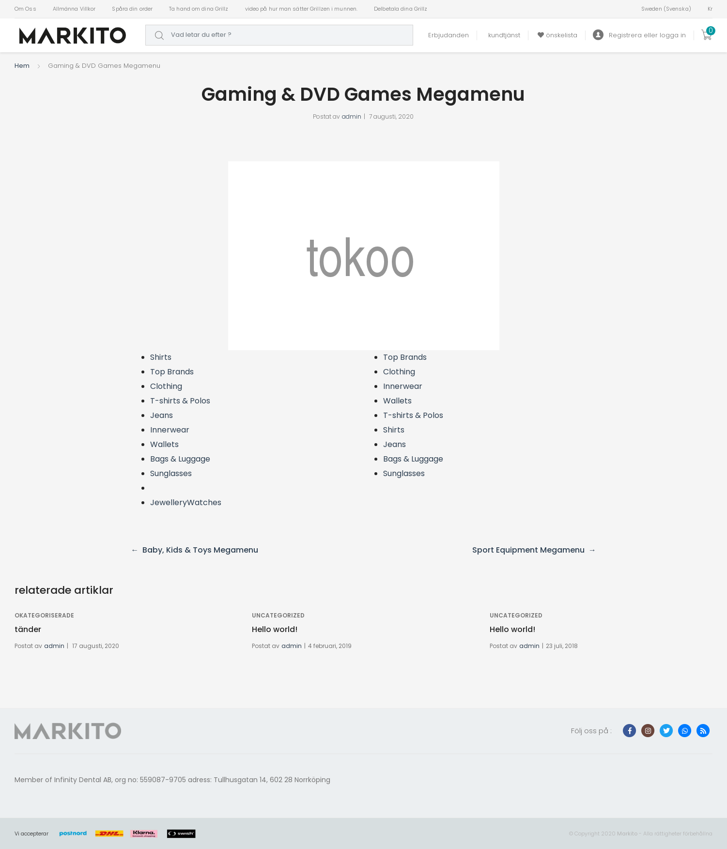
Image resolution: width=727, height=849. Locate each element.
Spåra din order (132, 9)
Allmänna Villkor (74, 9)
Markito (627, 833)
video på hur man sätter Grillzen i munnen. (301, 9)
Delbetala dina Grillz (400, 9)
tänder (28, 629)
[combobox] (279, 35)
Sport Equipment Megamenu (528, 550)
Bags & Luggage (180, 458)
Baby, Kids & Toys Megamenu (200, 550)
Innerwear (169, 429)
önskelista (556, 35)
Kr (710, 9)
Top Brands (172, 371)
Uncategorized (278, 615)
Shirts (160, 357)
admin (351, 116)
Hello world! (274, 629)
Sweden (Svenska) (666, 9)
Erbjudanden (448, 35)
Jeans (161, 415)
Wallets (164, 444)
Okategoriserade (44, 615)
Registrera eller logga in (639, 35)
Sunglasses (171, 473)
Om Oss (25, 9)
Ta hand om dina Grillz (198, 9)
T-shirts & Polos (180, 400)
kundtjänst (502, 35)
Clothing (166, 386)
